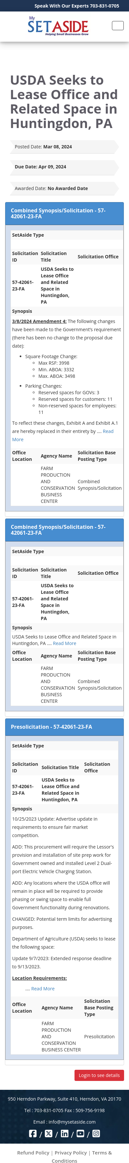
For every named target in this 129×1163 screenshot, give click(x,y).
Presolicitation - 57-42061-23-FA (51, 726)
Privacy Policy (70, 1152)
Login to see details (99, 1075)
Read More (64, 643)
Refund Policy (33, 1152)
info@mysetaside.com (72, 1122)
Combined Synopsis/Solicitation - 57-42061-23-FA (58, 213)
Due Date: (26, 166)
